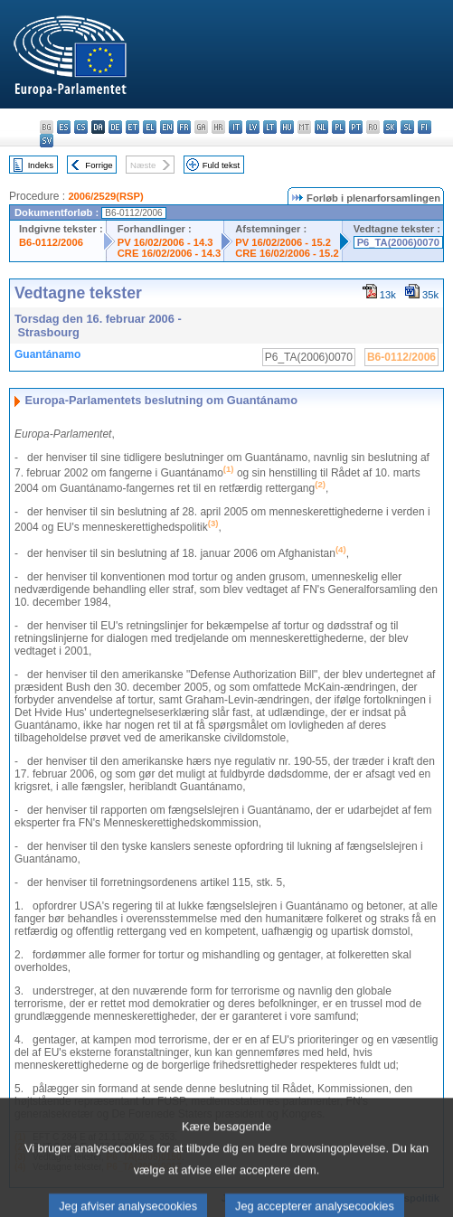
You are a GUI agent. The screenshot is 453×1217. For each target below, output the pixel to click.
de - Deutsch (115, 127)
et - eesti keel (132, 127)
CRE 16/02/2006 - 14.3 (169, 253)
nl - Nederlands (321, 127)
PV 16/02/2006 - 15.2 (283, 242)
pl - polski (338, 127)
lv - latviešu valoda (253, 127)
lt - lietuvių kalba (270, 127)
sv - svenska (46, 140)
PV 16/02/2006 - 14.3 (165, 242)
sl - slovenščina (407, 127)
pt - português (356, 127)
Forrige (98, 165)
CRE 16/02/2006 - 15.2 (286, 253)
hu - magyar (287, 127)
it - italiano (235, 127)
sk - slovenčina (390, 127)
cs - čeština (81, 127)
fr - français (184, 127)
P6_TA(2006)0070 (398, 242)
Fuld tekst (222, 165)
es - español (64, 127)
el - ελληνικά (149, 127)
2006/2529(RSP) (105, 196)
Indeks (40, 165)
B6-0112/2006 (51, 242)
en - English (167, 127)
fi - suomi (424, 127)
